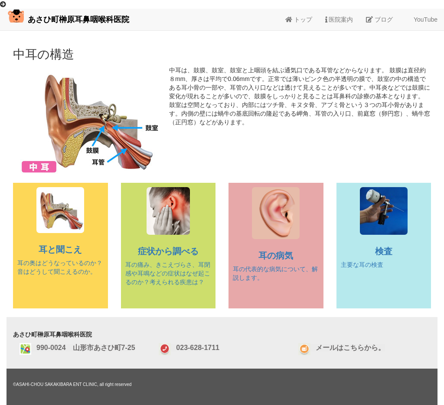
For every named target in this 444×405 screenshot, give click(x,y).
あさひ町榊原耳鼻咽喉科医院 (68, 17)
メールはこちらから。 (347, 347)
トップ (298, 19)
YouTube (421, 19)
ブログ (379, 19)
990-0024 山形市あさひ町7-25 (83, 347)
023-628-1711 (195, 347)
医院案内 (339, 19)
